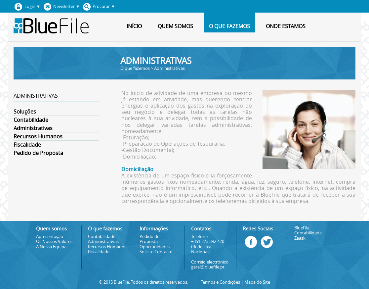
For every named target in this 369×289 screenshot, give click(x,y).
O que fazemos (229, 26)
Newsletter (60, 6)
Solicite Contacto (156, 252)
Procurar (98, 6)
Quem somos (175, 26)
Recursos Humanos (38, 136)
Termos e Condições (220, 282)
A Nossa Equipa (51, 247)
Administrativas (33, 128)
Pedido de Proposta (38, 153)
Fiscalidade (27, 144)
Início (134, 26)
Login (26, 6)
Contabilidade (31, 119)
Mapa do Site (257, 282)
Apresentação (49, 236)
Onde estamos (286, 26)
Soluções (25, 111)
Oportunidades (155, 247)
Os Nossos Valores (54, 241)
